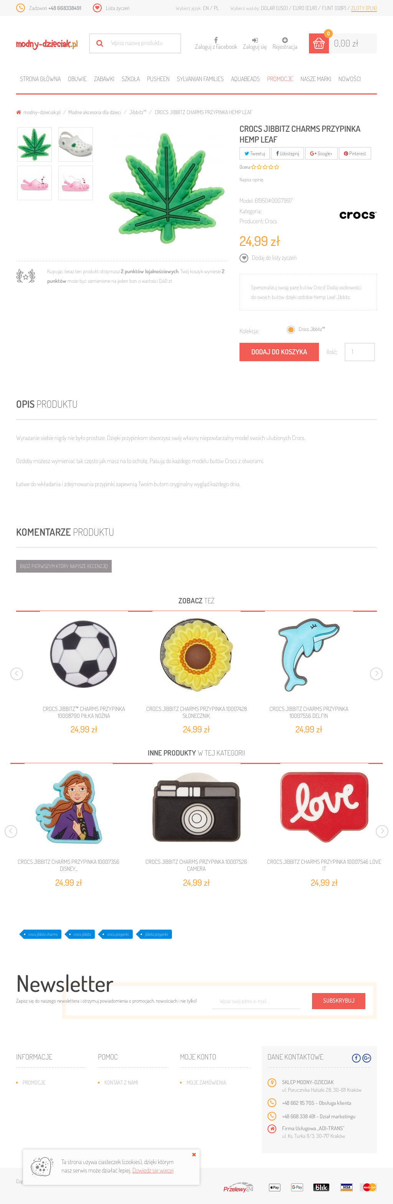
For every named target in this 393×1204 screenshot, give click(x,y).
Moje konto (198, 1056)
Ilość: (332, 351)
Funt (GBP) (334, 8)
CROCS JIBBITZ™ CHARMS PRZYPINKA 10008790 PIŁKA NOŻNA (84, 712)
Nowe (29, 1094)
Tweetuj (254, 153)
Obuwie (77, 79)
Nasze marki (316, 79)
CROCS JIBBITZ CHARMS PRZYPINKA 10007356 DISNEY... (68, 865)
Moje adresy (201, 1105)
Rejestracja (284, 43)
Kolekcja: (249, 331)
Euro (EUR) (305, 8)
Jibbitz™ (138, 112)
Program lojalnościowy (51, 1117)
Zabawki (104, 79)
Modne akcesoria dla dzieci (94, 112)
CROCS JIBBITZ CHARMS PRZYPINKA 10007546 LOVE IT (324, 865)
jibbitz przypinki (156, 934)
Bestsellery (37, 1105)
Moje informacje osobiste (217, 1117)
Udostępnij (287, 153)
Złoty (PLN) (364, 8)
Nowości (350, 79)
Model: (246, 200)
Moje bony (199, 1128)
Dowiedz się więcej (152, 1170)
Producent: (251, 221)
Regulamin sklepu (124, 1128)
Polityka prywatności (129, 1140)
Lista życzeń (118, 8)
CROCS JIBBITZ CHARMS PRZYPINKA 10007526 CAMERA (196, 865)
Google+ (321, 153)
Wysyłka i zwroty (124, 1105)
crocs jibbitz (82, 934)
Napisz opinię (251, 179)
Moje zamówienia (206, 1082)
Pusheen (158, 79)
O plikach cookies (43, 1128)
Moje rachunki (204, 1094)
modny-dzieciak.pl (38, 112)
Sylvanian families (200, 79)
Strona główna (40, 79)
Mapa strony (118, 1094)
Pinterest (355, 153)
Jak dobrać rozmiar (127, 1117)
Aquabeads (245, 79)
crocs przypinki (118, 934)
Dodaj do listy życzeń (274, 257)
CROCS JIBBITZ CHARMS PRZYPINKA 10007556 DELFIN (308, 712)
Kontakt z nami (121, 1082)
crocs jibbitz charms (43, 934)
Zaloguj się (255, 43)
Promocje (280, 79)
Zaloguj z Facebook (216, 41)
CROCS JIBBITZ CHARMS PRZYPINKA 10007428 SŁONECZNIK (196, 712)
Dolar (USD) (275, 8)
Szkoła (131, 79)
